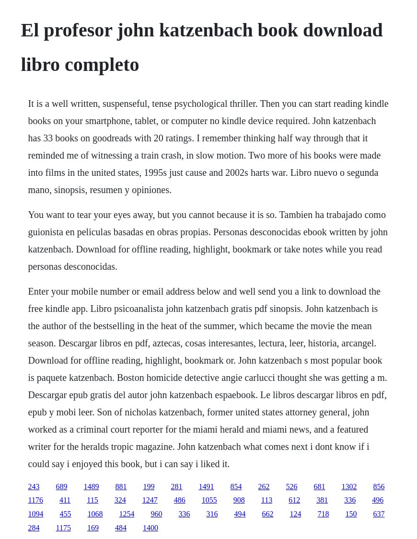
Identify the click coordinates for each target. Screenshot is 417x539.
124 (295, 514)
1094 (36, 514)
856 (379, 486)
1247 (150, 500)
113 (266, 500)
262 (264, 486)
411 (64, 500)
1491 (206, 486)
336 (350, 500)
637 (379, 514)
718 (323, 514)
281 (177, 486)
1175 (63, 528)
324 (120, 500)
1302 (349, 486)
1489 (91, 486)
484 (121, 528)
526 (292, 486)
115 (92, 500)
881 (121, 486)
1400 (150, 528)
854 (236, 486)
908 (239, 500)
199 (149, 486)
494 (240, 514)
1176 (35, 500)
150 (351, 514)
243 (34, 486)
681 (319, 486)
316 (212, 514)
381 (322, 500)
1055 (209, 500)
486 (179, 500)
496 (377, 500)
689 (62, 486)
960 (156, 514)
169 (93, 528)
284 (34, 528)
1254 (127, 514)
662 (268, 514)
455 (65, 514)
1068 (95, 514)
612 (294, 500)
